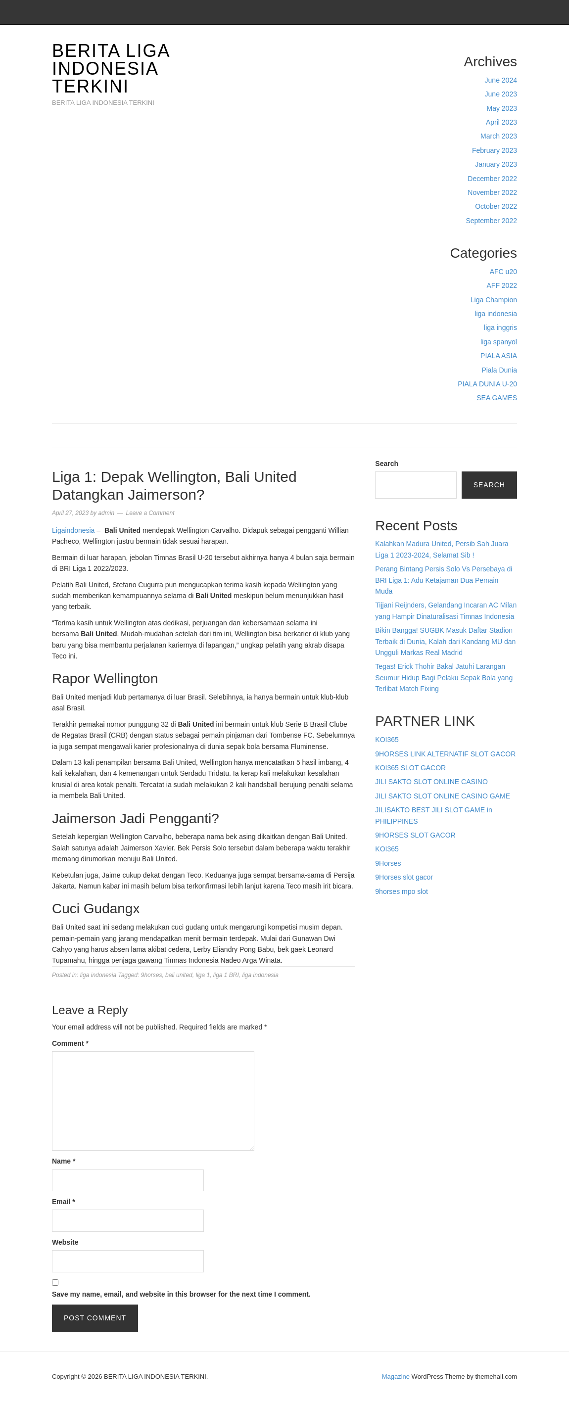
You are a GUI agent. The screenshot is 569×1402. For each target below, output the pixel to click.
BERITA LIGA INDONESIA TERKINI (110, 68)
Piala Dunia (499, 370)
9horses (151, 975)
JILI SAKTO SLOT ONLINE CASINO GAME (442, 796)
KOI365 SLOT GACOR (410, 768)
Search (386, 463)
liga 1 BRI (226, 975)
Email (63, 1202)
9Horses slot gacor (404, 877)
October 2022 (496, 206)
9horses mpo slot (401, 891)
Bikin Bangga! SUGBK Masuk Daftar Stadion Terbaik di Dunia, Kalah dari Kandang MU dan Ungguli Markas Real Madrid (445, 641)
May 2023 (502, 108)
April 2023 (501, 122)
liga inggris (500, 327)
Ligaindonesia (73, 530)
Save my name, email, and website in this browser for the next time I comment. (181, 1294)
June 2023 (501, 94)
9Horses (388, 863)
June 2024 (501, 80)
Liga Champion (494, 300)
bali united (178, 975)
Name (63, 1161)
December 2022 (492, 179)
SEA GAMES (496, 398)
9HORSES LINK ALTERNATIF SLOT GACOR (445, 754)
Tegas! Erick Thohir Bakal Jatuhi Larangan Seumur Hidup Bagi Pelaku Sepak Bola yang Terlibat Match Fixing (444, 677)
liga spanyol (498, 342)
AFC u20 (503, 272)
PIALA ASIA (498, 356)
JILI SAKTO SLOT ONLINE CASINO (431, 782)
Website (65, 1242)
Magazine (396, 1376)
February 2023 (494, 150)
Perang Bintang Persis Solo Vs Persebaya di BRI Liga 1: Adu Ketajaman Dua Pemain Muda (443, 580)
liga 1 (202, 975)
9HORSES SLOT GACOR (415, 835)
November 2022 (492, 192)
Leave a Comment (150, 513)
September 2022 (491, 221)
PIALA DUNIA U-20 (487, 384)
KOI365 (386, 740)
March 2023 (498, 136)
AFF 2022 (502, 285)
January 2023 (496, 164)
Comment (70, 1043)
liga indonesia (495, 314)
